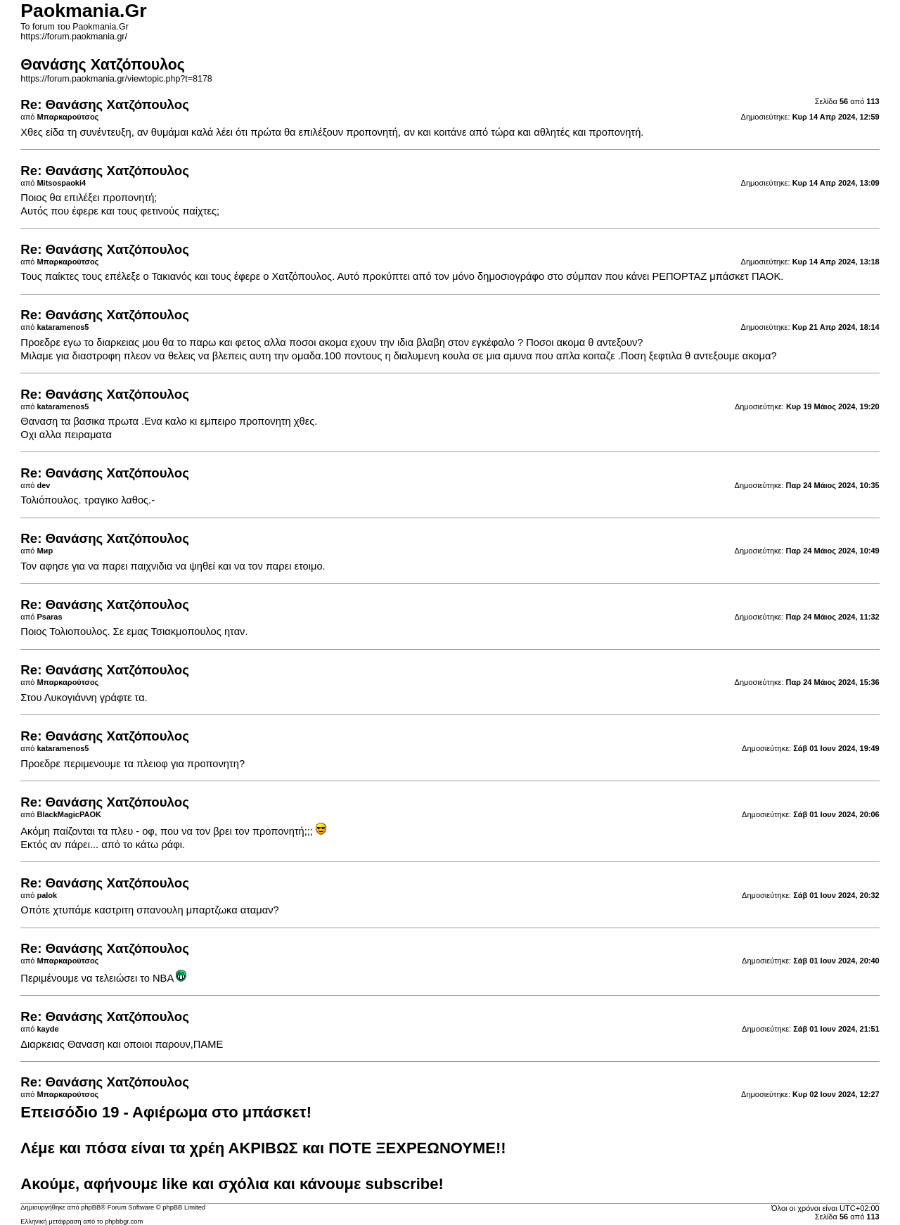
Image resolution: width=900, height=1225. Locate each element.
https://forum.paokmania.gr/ (73, 36)
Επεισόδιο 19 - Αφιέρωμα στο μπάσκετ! (165, 1112)
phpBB (91, 1207)
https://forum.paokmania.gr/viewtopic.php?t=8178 (116, 79)
